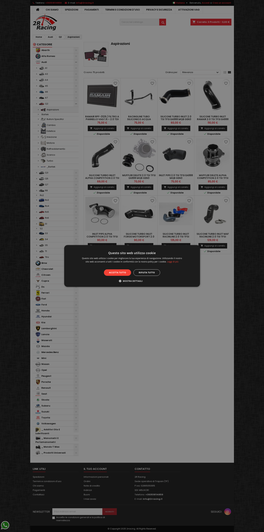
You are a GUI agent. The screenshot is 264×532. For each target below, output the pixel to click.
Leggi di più (172, 261)
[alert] (132, 266)
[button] (132, 281)
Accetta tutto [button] (117, 272)
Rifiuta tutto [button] (147, 272)
